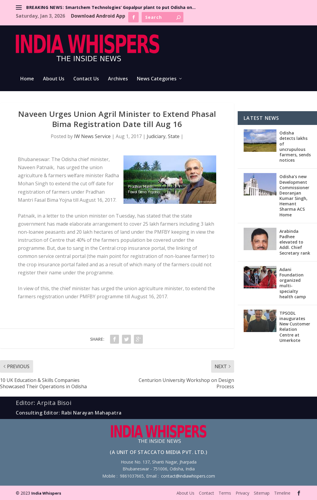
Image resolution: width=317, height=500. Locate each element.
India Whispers (46, 493)
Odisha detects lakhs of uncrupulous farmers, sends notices (295, 146)
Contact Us (86, 79)
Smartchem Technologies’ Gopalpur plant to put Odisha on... (130, 7)
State (174, 136)
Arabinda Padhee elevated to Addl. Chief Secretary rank (294, 242)
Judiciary (156, 136)
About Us (53, 79)
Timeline (282, 493)
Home (27, 79)
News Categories (157, 79)
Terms (225, 493)
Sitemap (262, 493)
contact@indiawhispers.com (188, 476)
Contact (206, 493)
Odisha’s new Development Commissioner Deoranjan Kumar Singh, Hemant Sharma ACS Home (294, 195)
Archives (118, 79)
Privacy (242, 493)
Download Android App (98, 16)
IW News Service (92, 136)
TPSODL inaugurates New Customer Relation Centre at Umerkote (294, 326)
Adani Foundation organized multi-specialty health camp (292, 283)
